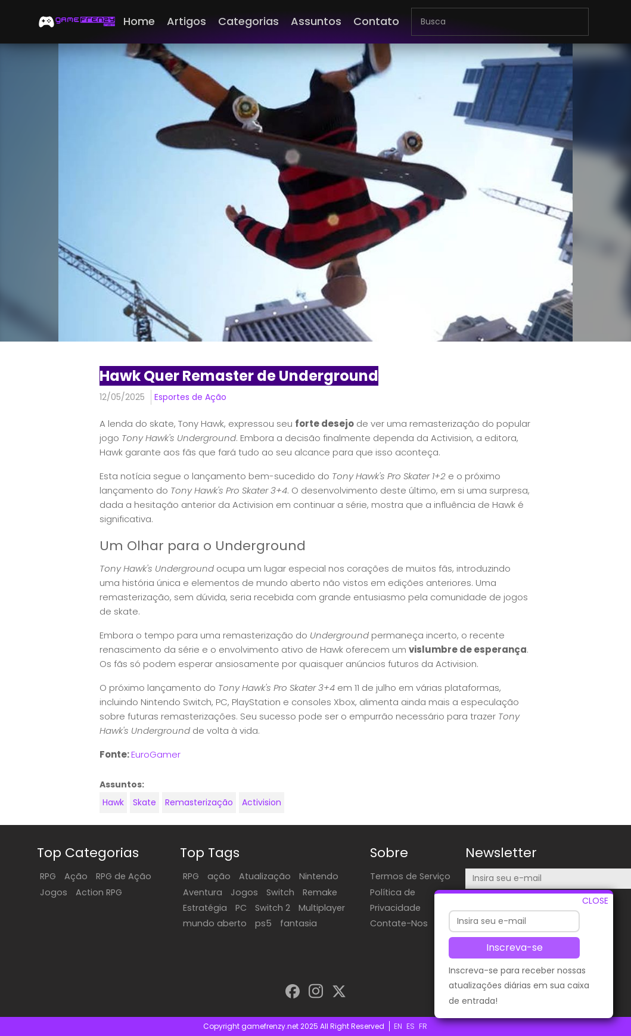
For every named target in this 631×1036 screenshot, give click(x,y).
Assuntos (316, 21)
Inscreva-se (514, 952)
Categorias (248, 21)
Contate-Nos (399, 923)
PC (241, 908)
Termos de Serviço (410, 876)
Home (139, 21)
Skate (144, 802)
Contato (376, 21)
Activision (261, 802)
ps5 (263, 923)
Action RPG (99, 892)
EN (398, 1026)
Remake (320, 892)
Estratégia (205, 908)
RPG (48, 876)
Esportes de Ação (190, 397)
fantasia (298, 923)
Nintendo (318, 876)
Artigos (186, 21)
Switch (280, 892)
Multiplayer (322, 908)
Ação (76, 876)
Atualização (265, 876)
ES (410, 1026)
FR (423, 1026)
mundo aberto (215, 923)
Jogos (53, 892)
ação (219, 876)
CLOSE (595, 905)
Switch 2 (272, 908)
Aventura (202, 892)
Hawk (113, 802)
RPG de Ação (123, 876)
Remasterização (199, 802)
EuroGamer (156, 754)
